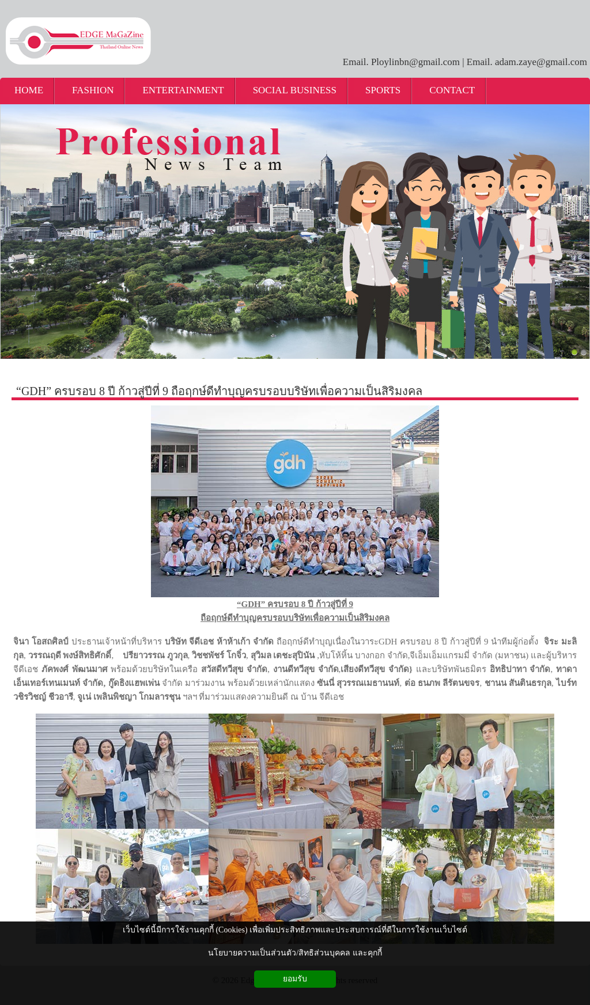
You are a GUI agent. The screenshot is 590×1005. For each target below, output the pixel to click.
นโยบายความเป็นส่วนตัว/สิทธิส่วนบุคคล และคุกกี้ (294, 953)
